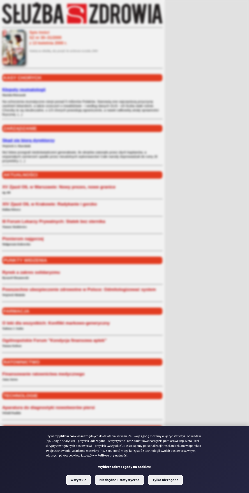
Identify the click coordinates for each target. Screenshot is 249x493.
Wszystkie (78, 479)
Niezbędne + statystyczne (119, 479)
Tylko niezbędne (165, 479)
